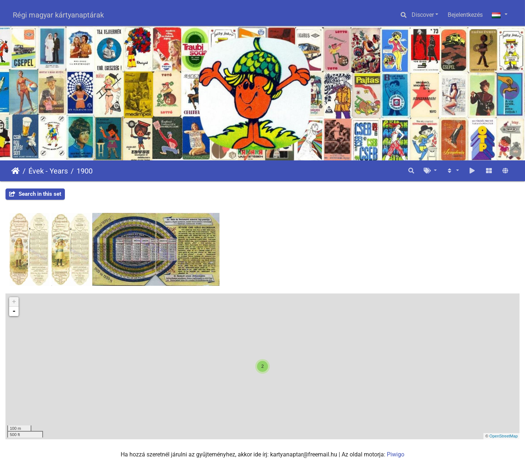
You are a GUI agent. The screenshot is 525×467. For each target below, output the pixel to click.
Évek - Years (48, 171)
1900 (85, 171)
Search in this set (35, 194)
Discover (423, 14)
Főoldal (15, 171)
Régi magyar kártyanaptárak (58, 15)
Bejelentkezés (465, 14)
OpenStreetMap (503, 436)
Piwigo (395, 454)
